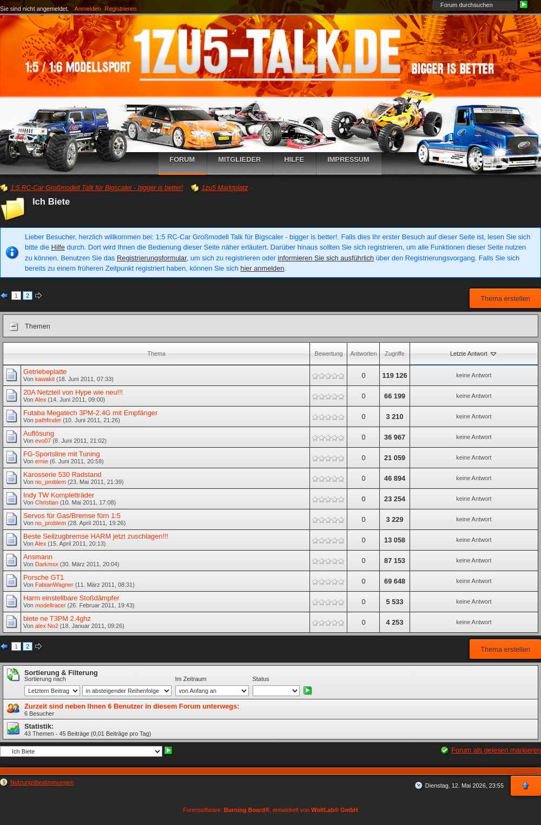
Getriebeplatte (45, 372)
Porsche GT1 (43, 577)
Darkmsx (46, 564)
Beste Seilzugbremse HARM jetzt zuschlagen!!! (95, 536)
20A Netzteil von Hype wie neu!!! (73, 392)
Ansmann (37, 557)
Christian (46, 502)
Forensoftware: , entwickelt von (270, 810)
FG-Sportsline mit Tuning (61, 454)
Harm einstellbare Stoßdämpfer (71, 598)
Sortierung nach (45, 679)
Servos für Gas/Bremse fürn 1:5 (72, 516)
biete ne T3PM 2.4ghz (57, 618)
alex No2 (46, 626)
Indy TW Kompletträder (58, 495)
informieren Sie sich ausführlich (326, 258)
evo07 (43, 440)
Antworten (363, 353)
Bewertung (328, 353)
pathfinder (48, 420)
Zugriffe (395, 353)
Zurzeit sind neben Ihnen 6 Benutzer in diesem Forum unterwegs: (131, 706)
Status (261, 679)
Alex (40, 399)
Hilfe (58, 247)
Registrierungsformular (152, 258)
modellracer (50, 605)
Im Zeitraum (191, 679)
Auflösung (38, 433)
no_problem (50, 482)
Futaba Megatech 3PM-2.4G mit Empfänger (90, 413)
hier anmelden (262, 268)
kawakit (45, 379)
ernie (41, 461)
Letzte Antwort (474, 353)
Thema (156, 353)
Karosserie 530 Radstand (62, 474)
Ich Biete (51, 202)
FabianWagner (54, 584)
